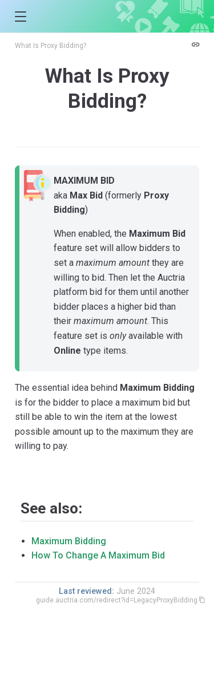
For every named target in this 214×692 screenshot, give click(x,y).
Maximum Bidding (68, 541)
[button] (20, 17)
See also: (51, 508)
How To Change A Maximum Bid (98, 555)
